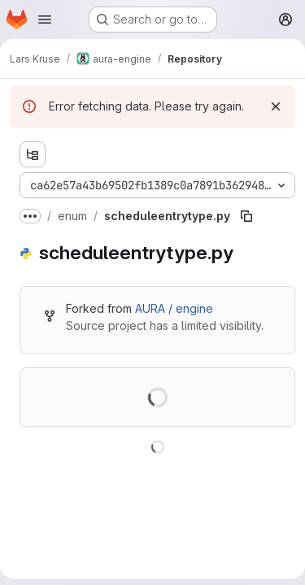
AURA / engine (174, 308)
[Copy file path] (246, 216)
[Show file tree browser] (33, 154)
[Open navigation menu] (45, 19)
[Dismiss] (275, 106)
